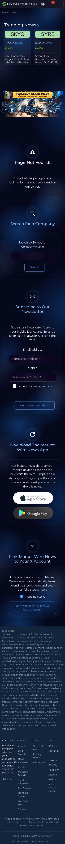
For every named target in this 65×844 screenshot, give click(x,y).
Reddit (52, 779)
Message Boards (23, 773)
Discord (52, 774)
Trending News (21, 24)
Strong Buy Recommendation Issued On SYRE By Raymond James (46, 61)
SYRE (49, 42)
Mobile (32, 368)
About (21, 746)
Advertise (8, 779)
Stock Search (22, 752)
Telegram (53, 769)
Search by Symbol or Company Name (32, 244)
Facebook (53, 750)
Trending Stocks (35, 596)
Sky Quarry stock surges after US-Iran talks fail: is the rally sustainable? (17, 61)
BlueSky (52, 765)
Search (34, 267)
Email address (32, 349)
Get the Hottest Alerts (34, 405)
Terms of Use (38, 748)
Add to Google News (52, 787)
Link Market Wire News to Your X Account (33, 607)
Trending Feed (23, 803)
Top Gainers (24, 788)
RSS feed (53, 746)
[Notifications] (51, 4)
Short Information (24, 782)
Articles (22, 767)
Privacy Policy (37, 756)
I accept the (35, 386)
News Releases (23, 760)
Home (5, 12)
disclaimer (8, 725)
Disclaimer (39, 762)
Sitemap (23, 809)
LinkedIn (53, 760)
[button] (43, 4)
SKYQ (18, 42)
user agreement (42, 386)
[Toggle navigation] (60, 4)
